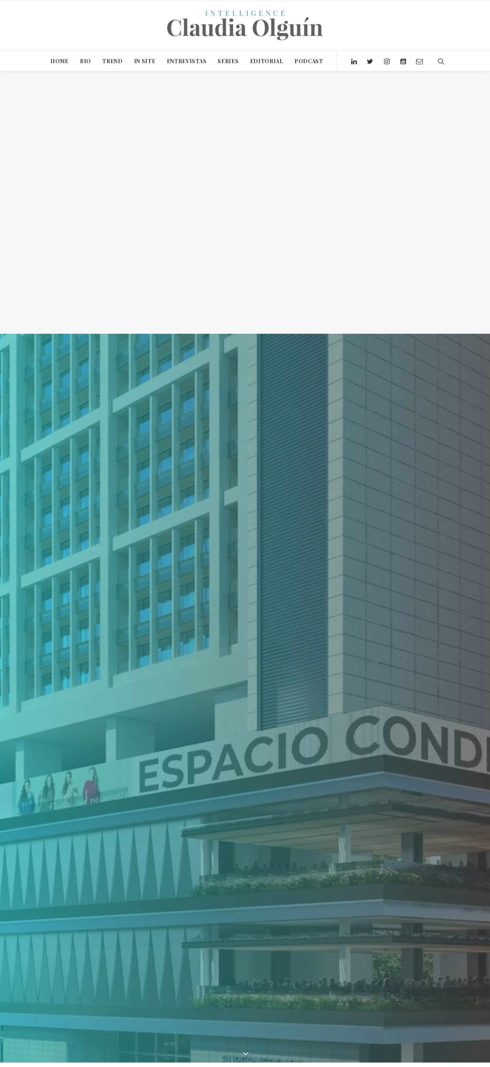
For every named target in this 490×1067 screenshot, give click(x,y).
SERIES (228, 61)
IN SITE (145, 61)
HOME (59, 61)
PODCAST (308, 61)
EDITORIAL (266, 61)
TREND (112, 61)
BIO (85, 61)
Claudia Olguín (171, 852)
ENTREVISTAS (187, 61)
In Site (122, 852)
